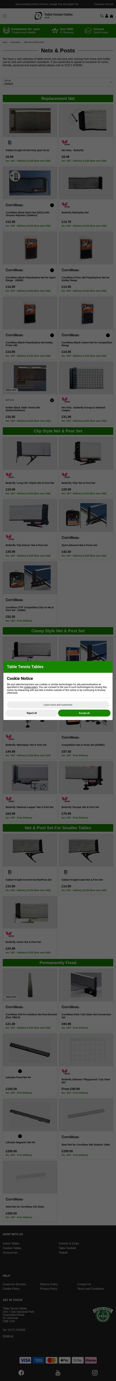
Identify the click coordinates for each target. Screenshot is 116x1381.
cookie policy (31, 687)
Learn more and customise (58, 704)
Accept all (84, 713)
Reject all (32, 713)
